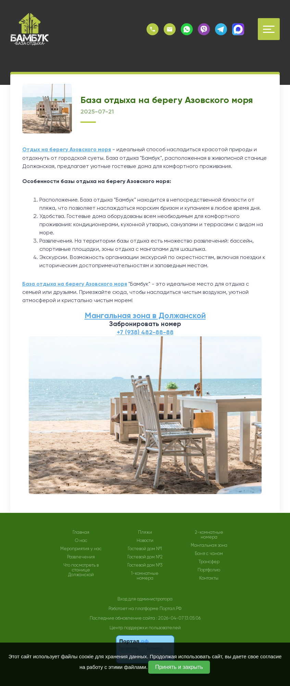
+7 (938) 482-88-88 (145, 331)
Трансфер (209, 561)
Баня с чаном (209, 553)
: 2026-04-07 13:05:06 (178, 617)
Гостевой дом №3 (145, 564)
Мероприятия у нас (81, 548)
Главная (81, 531)
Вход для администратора (145, 598)
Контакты (208, 577)
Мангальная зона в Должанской (145, 315)
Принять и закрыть (179, 667)
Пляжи (145, 531)
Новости (145, 540)
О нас (81, 540)
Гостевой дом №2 (145, 556)
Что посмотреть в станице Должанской (81, 569)
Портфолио (209, 569)
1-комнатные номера (145, 575)
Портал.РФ (170, 607)
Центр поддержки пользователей (145, 627)
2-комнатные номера (209, 534)
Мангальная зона (209, 544)
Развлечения (81, 556)
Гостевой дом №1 (145, 548)
